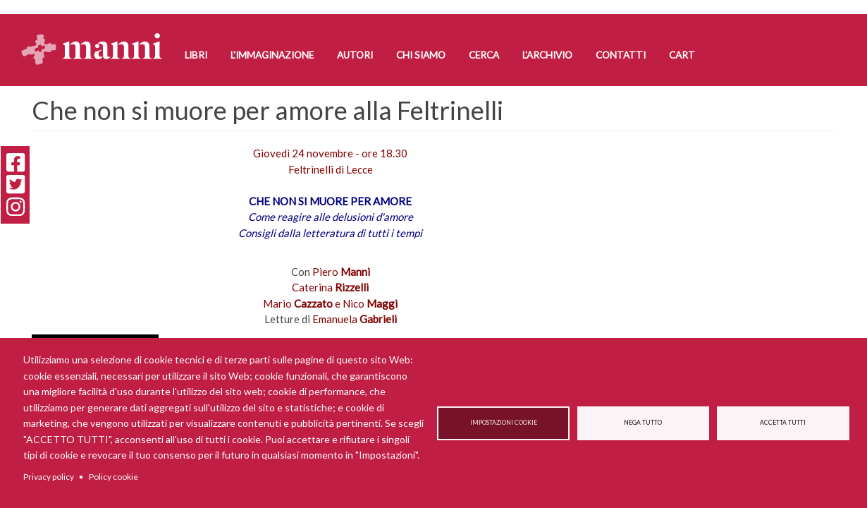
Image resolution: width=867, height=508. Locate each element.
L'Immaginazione (272, 55)
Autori (355, 55)
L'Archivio (547, 55)
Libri (196, 55)
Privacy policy (48, 476)
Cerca (484, 55)
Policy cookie (113, 476)
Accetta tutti (783, 422)
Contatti (621, 55)
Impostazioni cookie (503, 422)
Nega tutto (643, 422)
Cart (682, 55)
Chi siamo (420, 55)
